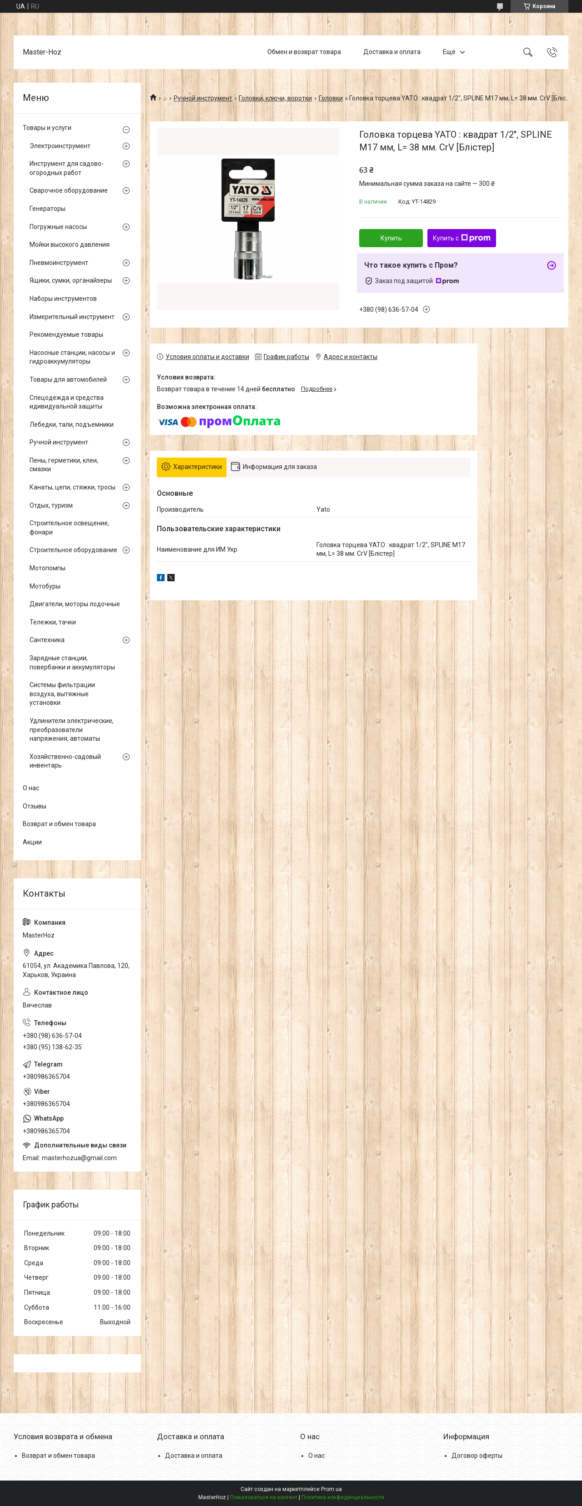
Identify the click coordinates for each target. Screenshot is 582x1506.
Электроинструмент (60, 146)
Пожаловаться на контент (263, 1497)
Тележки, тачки (53, 622)
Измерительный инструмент (72, 316)
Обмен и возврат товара (304, 51)
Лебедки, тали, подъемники (72, 424)
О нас (31, 788)
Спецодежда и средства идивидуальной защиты (67, 402)
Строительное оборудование (73, 550)
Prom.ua (331, 1489)
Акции (32, 842)
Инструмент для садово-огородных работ (67, 168)
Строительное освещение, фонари (69, 527)
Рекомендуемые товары (66, 334)
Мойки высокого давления (70, 244)
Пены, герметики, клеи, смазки (64, 465)
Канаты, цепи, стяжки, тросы (72, 487)
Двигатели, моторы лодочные (75, 604)
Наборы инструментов (63, 298)
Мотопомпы (47, 568)
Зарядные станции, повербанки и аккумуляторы (72, 662)
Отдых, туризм (51, 505)
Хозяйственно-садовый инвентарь (65, 761)
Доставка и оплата (392, 51)
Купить (391, 238)
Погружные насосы (58, 226)
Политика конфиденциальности (342, 1497)
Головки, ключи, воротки (275, 98)
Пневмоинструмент (59, 262)
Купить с (462, 238)
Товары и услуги (47, 127)
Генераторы (47, 208)
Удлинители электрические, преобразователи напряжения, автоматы (72, 729)
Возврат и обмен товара (59, 824)
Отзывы (34, 806)
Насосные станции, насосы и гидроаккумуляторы (72, 357)
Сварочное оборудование (69, 190)
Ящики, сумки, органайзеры (71, 280)
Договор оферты (477, 1455)
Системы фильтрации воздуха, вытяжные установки (62, 693)
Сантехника (47, 639)
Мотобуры (45, 586)
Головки (331, 98)
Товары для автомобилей (68, 379)
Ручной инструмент (203, 98)
